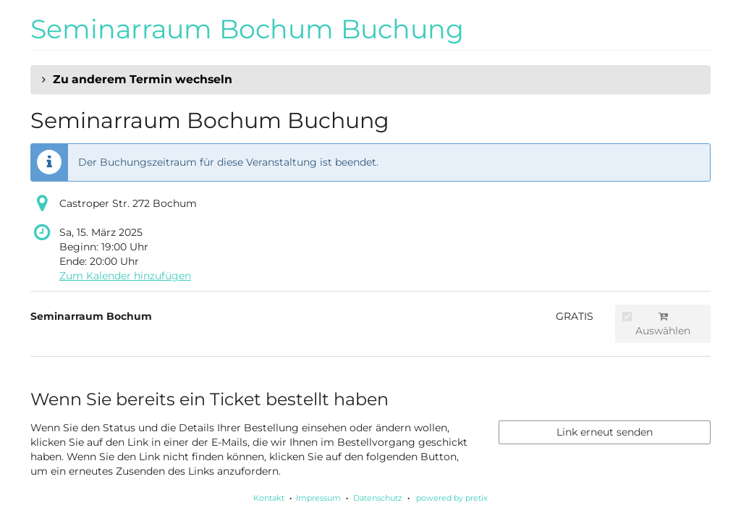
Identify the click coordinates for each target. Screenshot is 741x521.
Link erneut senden (604, 432)
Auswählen (656, 324)
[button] (370, 79)
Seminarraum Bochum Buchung (247, 29)
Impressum (318, 498)
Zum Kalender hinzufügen (125, 275)
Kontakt (268, 498)
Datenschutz (377, 498)
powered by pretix (452, 498)
